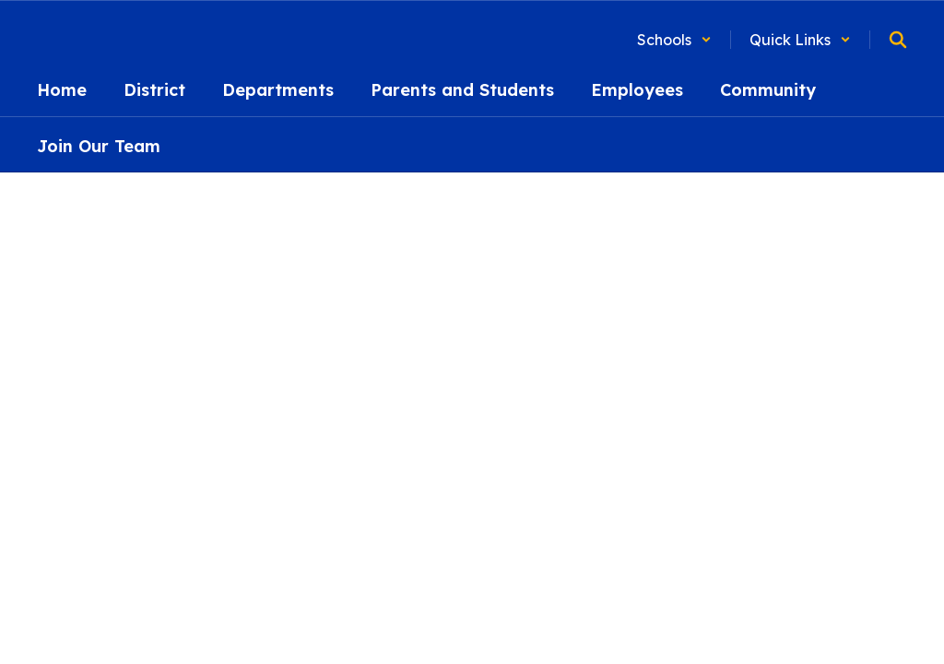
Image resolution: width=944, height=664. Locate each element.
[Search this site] (898, 39)
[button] (674, 39)
